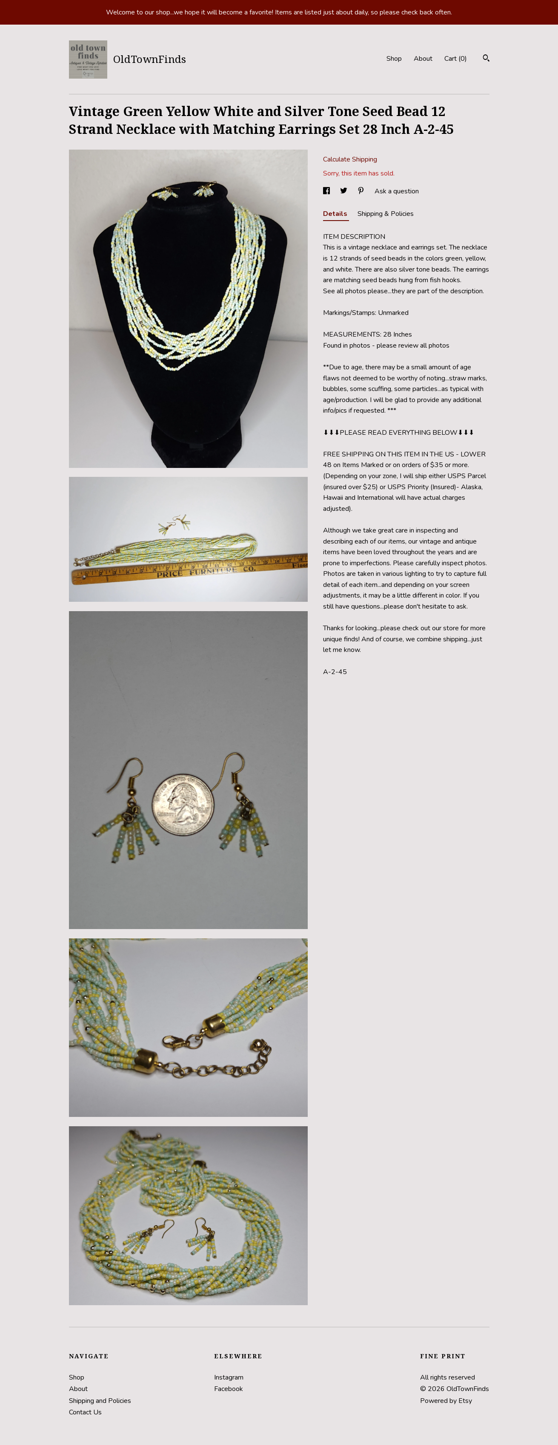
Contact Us (85, 1412)
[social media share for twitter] (344, 191)
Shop (394, 58)
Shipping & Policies (386, 213)
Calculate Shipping (350, 159)
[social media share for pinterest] (362, 191)
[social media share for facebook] (327, 191)
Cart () (455, 58)
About (423, 58)
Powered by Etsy (446, 1400)
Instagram (228, 1377)
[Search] (486, 59)
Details (336, 213)
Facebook (228, 1389)
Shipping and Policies (100, 1400)
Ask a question (397, 191)
